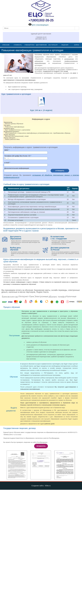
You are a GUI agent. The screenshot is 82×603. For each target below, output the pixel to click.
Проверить (41, 446)
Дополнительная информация (16, 168)
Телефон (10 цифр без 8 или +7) (17, 156)
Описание (5, 45)
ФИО (6, 150)
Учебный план (30, 45)
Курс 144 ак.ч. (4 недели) (41, 110)
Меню (6, 28)
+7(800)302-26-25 (41, 37)
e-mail (6, 163)
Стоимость (18, 45)
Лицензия (64, 45)
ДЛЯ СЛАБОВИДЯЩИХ (38, 25)
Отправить (59, 170)
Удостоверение (41, 45)
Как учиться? (53, 45)
